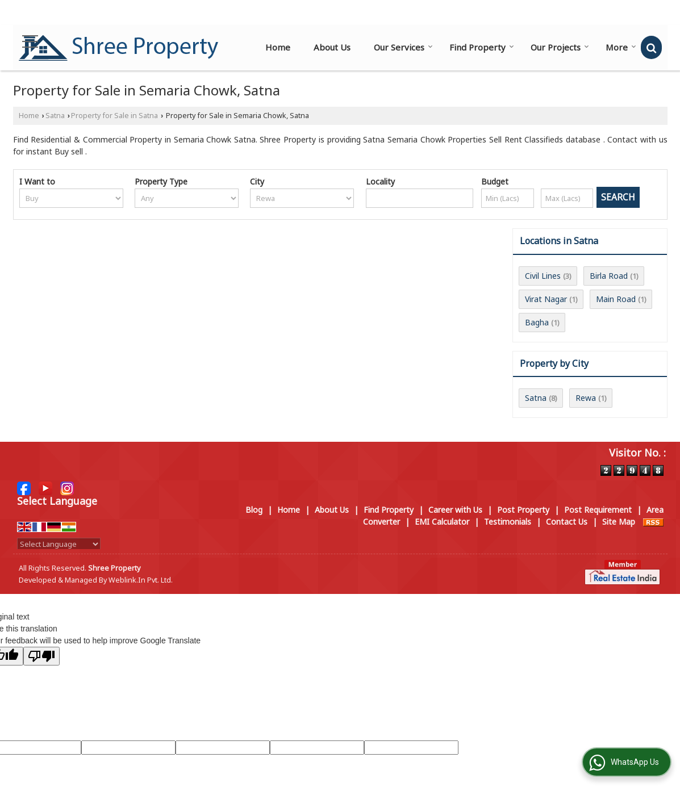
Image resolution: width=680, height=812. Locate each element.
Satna (55, 115)
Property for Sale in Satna (114, 115)
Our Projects (560, 47)
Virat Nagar (546, 299)
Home (277, 47)
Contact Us (566, 521)
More (621, 47)
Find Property (481, 47)
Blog (253, 509)
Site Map (618, 521)
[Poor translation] (41, 656)
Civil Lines (543, 275)
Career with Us (455, 509)
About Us (332, 47)
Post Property (523, 509)
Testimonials (507, 521)
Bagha (537, 322)
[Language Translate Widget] (59, 544)
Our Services (403, 47)
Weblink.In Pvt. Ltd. (141, 580)
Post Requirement (598, 509)
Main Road (616, 299)
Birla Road (609, 275)
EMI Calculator (442, 521)
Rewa (585, 397)
